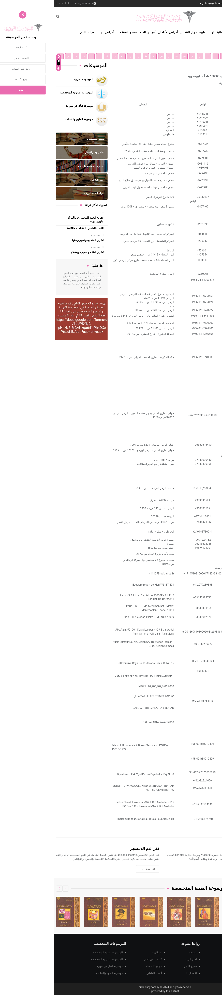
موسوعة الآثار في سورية (25, 105)
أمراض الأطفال (114, 32)
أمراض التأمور (205, 854)
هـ (22, 56)
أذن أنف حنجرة (43, 235)
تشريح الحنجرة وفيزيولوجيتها (33, 240)
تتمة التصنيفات (209, 44)
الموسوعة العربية (29, 79)
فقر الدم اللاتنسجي (90, 854)
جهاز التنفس (134, 32)
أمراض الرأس (184, 32)
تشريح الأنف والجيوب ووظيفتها (32, 252)
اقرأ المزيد (205, 873)
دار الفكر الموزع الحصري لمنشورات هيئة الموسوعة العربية (172, 3)
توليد (157, 32)
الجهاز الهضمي (209, 32)
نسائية (166, 32)
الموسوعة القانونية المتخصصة (22, 92)
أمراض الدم (33, 32)
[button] (11, 889)
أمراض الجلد (52, 32)
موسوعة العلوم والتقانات (25, 119)
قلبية (148, 32)
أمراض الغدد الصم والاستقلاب (81, 32)
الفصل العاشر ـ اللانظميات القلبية (30, 228)
